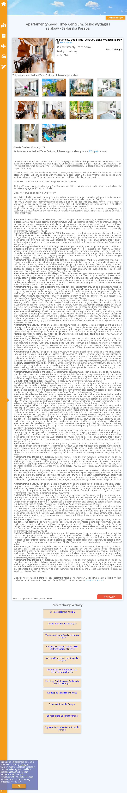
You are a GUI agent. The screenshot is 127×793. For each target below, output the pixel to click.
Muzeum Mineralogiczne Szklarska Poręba (62, 659)
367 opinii (93, 151)
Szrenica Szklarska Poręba (62, 611)
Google (24, 764)
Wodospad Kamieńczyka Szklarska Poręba (62, 636)
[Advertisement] (67, 767)
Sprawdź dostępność (109, 597)
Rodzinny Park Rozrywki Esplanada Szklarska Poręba (62, 682)
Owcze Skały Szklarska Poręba (62, 623)
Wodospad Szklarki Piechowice (62, 692)
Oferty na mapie (115, 17)
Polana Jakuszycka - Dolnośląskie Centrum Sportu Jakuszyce (62, 647)
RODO (18, 781)
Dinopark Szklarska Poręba (62, 704)
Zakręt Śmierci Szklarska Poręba (62, 715)
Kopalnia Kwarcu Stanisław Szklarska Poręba (62, 728)
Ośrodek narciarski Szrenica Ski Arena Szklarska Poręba (62, 670)
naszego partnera (94, 580)
